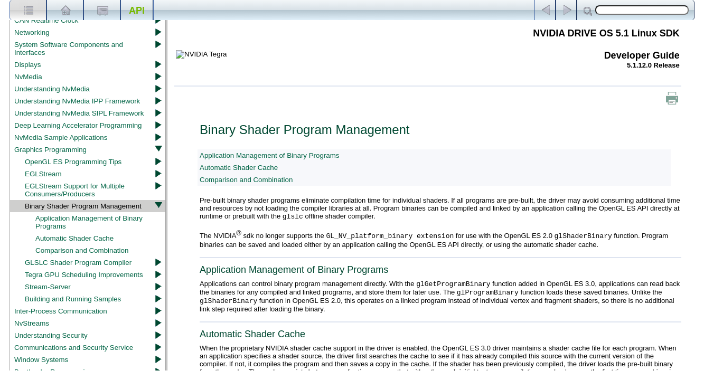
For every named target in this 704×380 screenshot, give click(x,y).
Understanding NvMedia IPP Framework (77, 101)
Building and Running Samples (73, 299)
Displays (27, 65)
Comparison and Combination (81, 250)
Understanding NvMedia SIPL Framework (79, 113)
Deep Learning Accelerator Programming (78, 125)
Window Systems (41, 360)
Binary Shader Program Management (83, 206)
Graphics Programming (50, 150)
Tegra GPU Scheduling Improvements (84, 275)
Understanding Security (51, 335)
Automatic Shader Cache (74, 238)
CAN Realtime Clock (46, 20)
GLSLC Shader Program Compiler (78, 263)
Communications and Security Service (73, 348)
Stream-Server (48, 287)
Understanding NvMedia (52, 89)
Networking (32, 32)
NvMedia (28, 77)
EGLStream (43, 174)
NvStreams (31, 323)
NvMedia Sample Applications (60, 137)
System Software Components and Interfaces (68, 48)
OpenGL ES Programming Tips (73, 162)
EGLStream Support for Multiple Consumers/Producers (75, 190)
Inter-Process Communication (60, 311)
